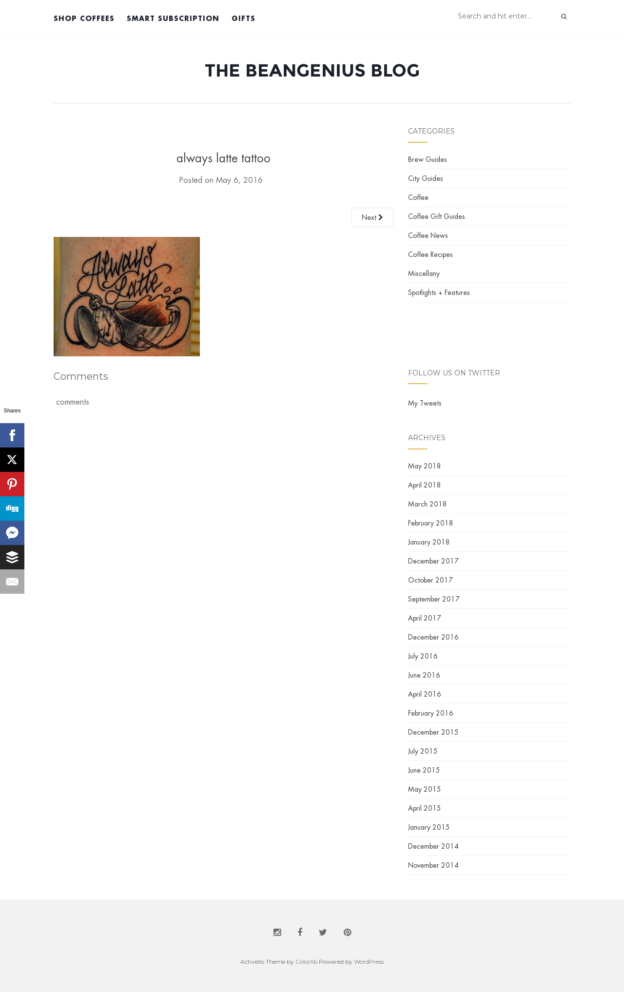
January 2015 (429, 827)
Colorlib (306, 961)
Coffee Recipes (430, 254)
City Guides (425, 178)
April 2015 (424, 808)
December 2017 (433, 561)
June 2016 (424, 675)
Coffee (418, 197)
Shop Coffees (84, 18)
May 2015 (424, 789)
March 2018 (427, 504)
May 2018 (424, 466)
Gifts (243, 18)
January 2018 (429, 542)
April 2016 (424, 694)
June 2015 (424, 770)
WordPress (369, 961)
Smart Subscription (173, 18)
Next (372, 217)
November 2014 (433, 865)
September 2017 (434, 599)
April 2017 (424, 618)
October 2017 (430, 580)
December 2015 (433, 732)
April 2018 (424, 485)
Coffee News (428, 235)
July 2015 (423, 751)
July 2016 (423, 656)
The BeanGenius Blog (312, 70)
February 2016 (430, 713)
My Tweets (425, 403)
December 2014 (433, 846)
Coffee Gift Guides (436, 216)
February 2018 (430, 523)
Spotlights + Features (439, 292)
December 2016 (433, 637)
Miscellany (424, 273)
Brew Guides (427, 159)
